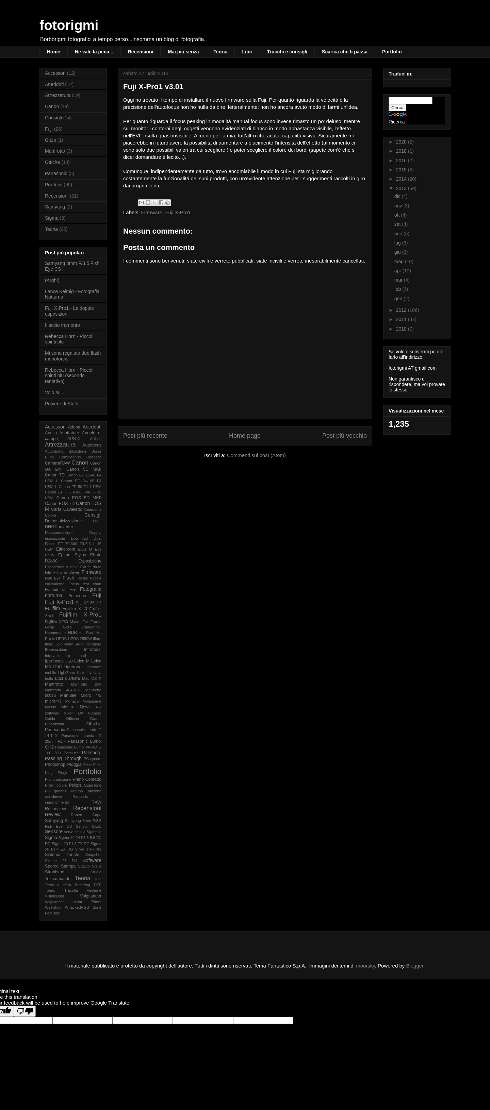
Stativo (83, 866)
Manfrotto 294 (86, 684)
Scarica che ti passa (345, 51)
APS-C (74, 438)
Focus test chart (84, 584)
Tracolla (71, 890)
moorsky (365, 966)
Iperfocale (54, 661)
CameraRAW (57, 463)
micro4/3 (53, 701)
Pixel (87, 764)
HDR (72, 632)
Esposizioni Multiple (62, 567)
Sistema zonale (62, 854)
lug (398, 243)
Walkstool (53, 907)
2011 (402, 319)
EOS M (85, 549)
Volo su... (55, 392)
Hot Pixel (86, 632)
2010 (402, 329)
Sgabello (93, 832)
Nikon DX (73, 713)
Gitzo (50, 140)
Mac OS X (91, 678)
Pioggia (74, 764)
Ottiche (52, 162)
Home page (245, 435)
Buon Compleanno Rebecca (73, 457)
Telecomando (57, 878)
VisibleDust (54, 896)
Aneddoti (54, 84)
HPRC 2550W (80, 639)
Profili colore (56, 785)
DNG (97, 521)
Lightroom (73, 667)
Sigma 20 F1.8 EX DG (70, 844)
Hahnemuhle (55, 632)
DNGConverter (59, 526)
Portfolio (392, 51)
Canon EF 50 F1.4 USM (80, 487)
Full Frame (91, 622)
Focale (82, 578)
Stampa (68, 866)
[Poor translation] (25, 1011)
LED (69, 661)
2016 (402, 160)
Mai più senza (183, 51)
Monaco (72, 701)
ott (397, 215)
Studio (96, 872)
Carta (56, 509)
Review (53, 814)
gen (399, 298)
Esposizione (89, 561)
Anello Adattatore (62, 433)
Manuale (68, 695)
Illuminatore (91, 644)
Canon (52, 106)
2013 (402, 188)
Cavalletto (72, 509)
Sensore (54, 831)
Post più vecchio (344, 435)
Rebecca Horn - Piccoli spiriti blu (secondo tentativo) (69, 375)
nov (398, 205)
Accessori (55, 73)
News (85, 707)
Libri (247, 51)
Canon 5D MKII (83, 469)
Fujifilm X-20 (74, 608)
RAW (96, 802)
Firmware (152, 212)
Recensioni (140, 51)
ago (399, 233)
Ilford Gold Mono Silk (63, 644)
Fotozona (77, 595)
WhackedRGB (77, 907)
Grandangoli (91, 627)
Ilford (97, 639)
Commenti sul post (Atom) (256, 455)
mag (399, 261)
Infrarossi (92, 649)
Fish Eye (53, 578)
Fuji (49, 129)
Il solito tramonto (62, 325)
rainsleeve (53, 796)
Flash (68, 578)
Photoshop (55, 764)
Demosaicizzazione (63, 521)
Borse (96, 451)
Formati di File (60, 589)
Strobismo (54, 872)
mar (399, 280)
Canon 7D (55, 475)
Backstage (77, 451)
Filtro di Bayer (66, 572)
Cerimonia (92, 509)
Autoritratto (54, 451)
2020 (402, 142)
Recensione (56, 808)
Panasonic (56, 173)
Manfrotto (55, 151)
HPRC (61, 639)
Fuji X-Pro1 (178, 212)
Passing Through (63, 758)
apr (398, 270)
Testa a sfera (58, 885)
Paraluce (71, 753)
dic (398, 196)
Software (92, 860)
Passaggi (91, 752)
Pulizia (75, 785)
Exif (83, 567)
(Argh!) (52, 280)
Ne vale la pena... (94, 51)
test (98, 879)
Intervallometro (57, 656)
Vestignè (94, 890)
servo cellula (74, 832)
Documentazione (59, 533)
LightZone (66, 673)
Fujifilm (52, 608)
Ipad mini (90, 656)
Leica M (81, 661)
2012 (402, 310)
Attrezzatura (57, 95)
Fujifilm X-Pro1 (80, 614)
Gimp (49, 627)
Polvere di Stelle (62, 403)
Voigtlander (90, 896)
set (398, 224)
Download (79, 538)
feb (398, 289)
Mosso (50, 707)
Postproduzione (58, 779)
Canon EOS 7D (60, 503)
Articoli (95, 439)
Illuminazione (56, 650)
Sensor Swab (88, 826)
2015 (402, 169)
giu (398, 252)
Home (53, 51)
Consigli (53, 117)
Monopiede (92, 701)
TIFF (97, 885)
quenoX (60, 791)
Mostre (68, 707)
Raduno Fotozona (85, 791)
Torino (50, 890)
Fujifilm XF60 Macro (62, 622)
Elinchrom (65, 549)
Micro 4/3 (91, 695)
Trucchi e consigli (287, 51)
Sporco (52, 866)
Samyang (55, 206)
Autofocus (91, 445)
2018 (402, 151)
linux (81, 673)
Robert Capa (86, 815)
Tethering (82, 885)
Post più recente (145, 435)
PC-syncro (92, 759)
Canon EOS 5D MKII (78, 497)
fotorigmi (68, 25)
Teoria (220, 51)
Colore (50, 515)
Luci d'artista (67, 678)
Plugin (63, 773)
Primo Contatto (86, 779)
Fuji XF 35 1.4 (88, 603)
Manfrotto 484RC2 (62, 690)
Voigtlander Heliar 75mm (73, 902)
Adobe (74, 427)
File (48, 572)
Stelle (96, 866)
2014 (402, 179)
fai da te (94, 567)
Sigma (52, 218)
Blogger (414, 966)
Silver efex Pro (88, 849)
